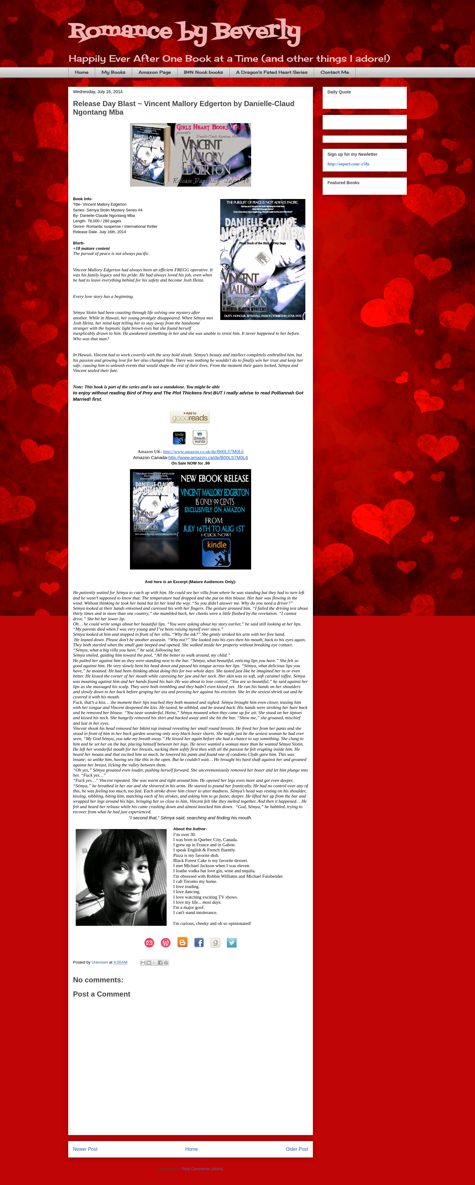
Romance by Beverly (184, 32)
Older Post (297, 1149)
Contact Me (335, 72)
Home (81, 72)
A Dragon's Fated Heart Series (271, 72)
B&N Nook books (203, 72)
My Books (113, 72)
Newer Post (85, 1149)
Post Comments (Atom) (202, 1169)
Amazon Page (154, 72)
